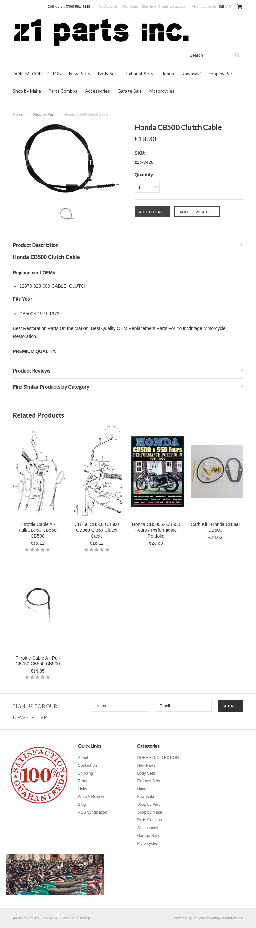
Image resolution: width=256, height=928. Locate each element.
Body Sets (108, 73)
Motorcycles (162, 91)
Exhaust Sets (139, 73)
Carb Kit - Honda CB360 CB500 (215, 527)
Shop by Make (27, 91)
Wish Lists (129, 6)
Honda (167, 73)
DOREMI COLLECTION (37, 73)
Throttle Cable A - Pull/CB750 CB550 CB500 (38, 530)
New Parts (79, 73)
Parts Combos (62, 91)
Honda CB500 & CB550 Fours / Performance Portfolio (156, 530)
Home (18, 114)
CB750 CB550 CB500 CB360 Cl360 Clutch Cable (96, 530)
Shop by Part (221, 73)
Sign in (147, 6)
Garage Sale (129, 91)
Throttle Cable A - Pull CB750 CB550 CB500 (37, 660)
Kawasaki (191, 73)
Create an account (172, 6)
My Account (108, 6)
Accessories (97, 91)
